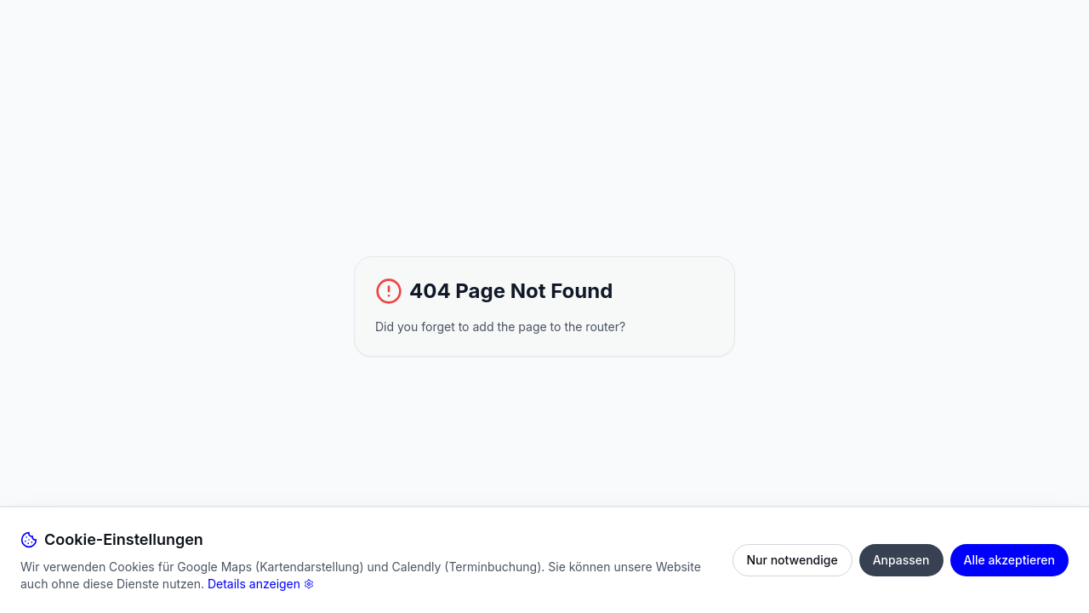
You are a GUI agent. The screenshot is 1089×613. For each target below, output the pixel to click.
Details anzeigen (261, 583)
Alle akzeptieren (1010, 560)
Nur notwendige (792, 560)
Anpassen (901, 560)
